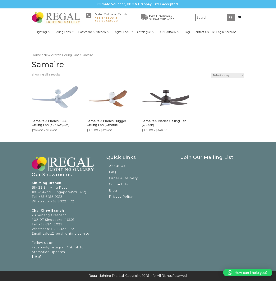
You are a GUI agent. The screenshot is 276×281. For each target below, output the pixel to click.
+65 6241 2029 (50, 224)
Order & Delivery (123, 178)
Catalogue (146, 32)
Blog (186, 32)
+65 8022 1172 (62, 201)
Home (36, 55)
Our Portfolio (169, 32)
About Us (117, 166)
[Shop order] (227, 75)
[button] (247, 272)
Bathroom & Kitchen (94, 32)
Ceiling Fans (64, 32)
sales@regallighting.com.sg (66, 233)
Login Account (226, 32)
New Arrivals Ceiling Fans (61, 55)
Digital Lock (123, 32)
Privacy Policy (121, 196)
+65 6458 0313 (50, 197)
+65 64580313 (105, 17)
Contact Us (201, 32)
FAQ (112, 172)
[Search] (211, 17)
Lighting (43, 32)
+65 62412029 (106, 21)
